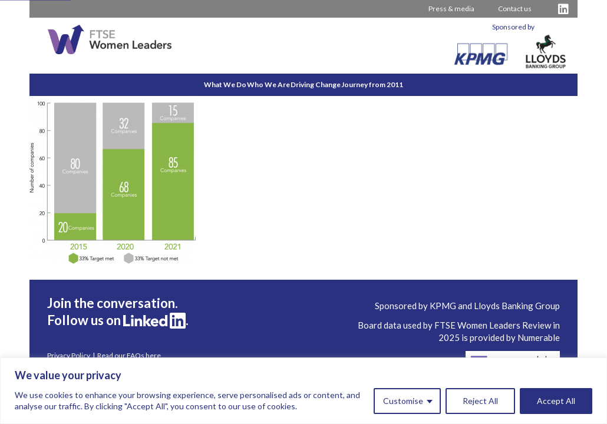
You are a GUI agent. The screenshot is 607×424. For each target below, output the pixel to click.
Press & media (451, 8)
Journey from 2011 (411, 84)
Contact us (515, 8)
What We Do (186, 84)
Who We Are (255, 84)
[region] (303, 390)
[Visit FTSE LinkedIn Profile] (563, 9)
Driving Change (329, 84)
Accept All (556, 401)
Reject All (480, 401)
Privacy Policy (68, 355)
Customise (403, 401)
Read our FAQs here (129, 355)
